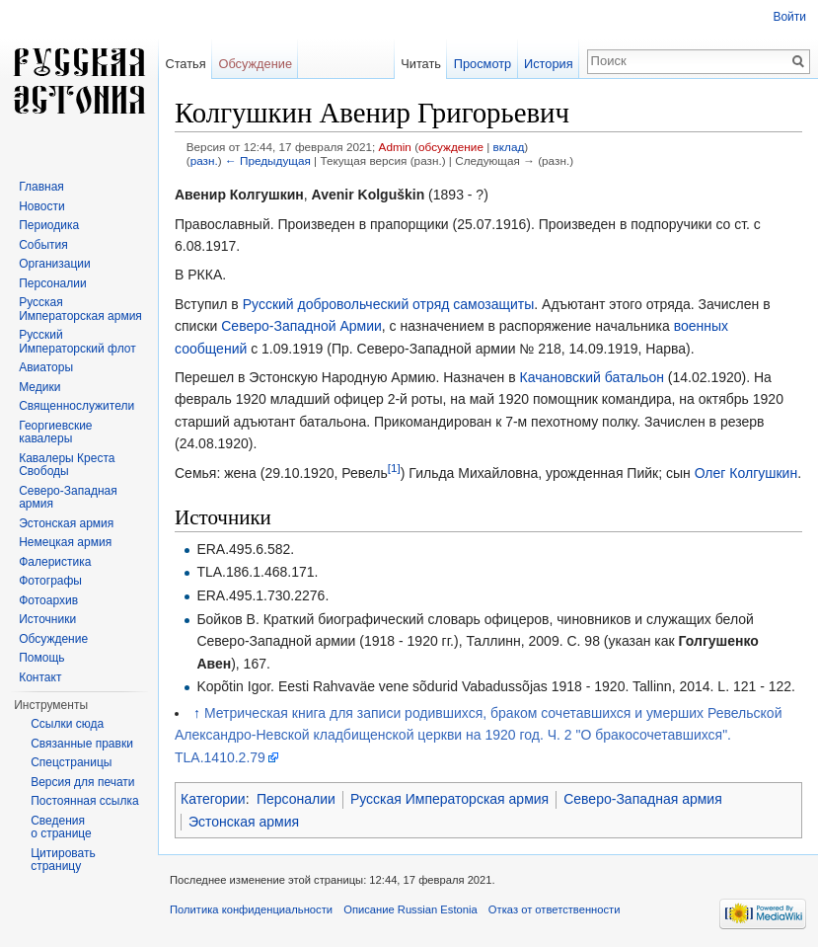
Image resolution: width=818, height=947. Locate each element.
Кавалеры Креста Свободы (66, 465)
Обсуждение (255, 63)
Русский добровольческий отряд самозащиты (389, 304)
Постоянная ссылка (84, 801)
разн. (204, 160)
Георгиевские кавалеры (55, 432)
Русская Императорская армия (449, 799)
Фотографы (50, 581)
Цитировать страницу (63, 860)
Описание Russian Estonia (410, 909)
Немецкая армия (65, 542)
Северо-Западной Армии (301, 326)
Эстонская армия (243, 821)
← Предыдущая (268, 160)
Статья (185, 63)
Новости (41, 206)
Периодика (49, 225)
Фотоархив (48, 600)
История (548, 63)
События (43, 245)
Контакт (40, 677)
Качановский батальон (592, 377)
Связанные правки (82, 743)
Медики (39, 387)
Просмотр (482, 63)
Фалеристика (55, 562)
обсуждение (450, 146)
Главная (41, 187)
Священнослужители (76, 406)
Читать (421, 63)
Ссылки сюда (67, 724)
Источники (47, 619)
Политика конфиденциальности (251, 909)
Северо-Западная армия (642, 799)
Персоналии (296, 799)
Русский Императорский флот (77, 341)
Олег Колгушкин (746, 473)
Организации (55, 264)
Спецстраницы (71, 762)
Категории (213, 799)
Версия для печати (82, 782)
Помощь (41, 658)
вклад (509, 146)
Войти (789, 17)
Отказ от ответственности (554, 909)
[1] (394, 467)
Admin (395, 146)
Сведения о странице (61, 827)
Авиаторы (46, 367)
